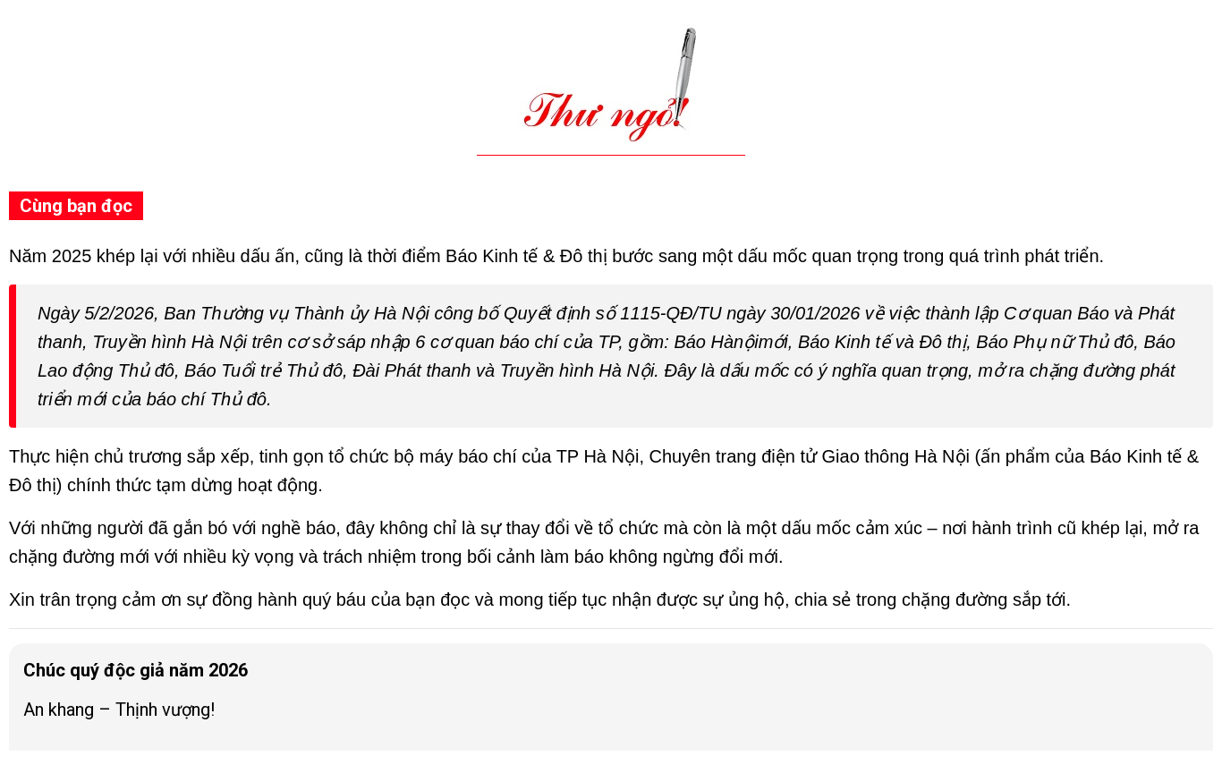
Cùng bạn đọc (76, 206)
